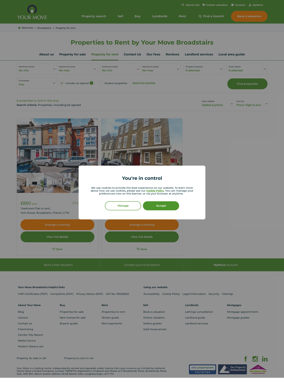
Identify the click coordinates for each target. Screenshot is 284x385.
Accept (161, 206)
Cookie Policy (155, 190)
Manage (123, 206)
